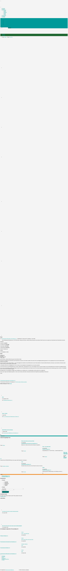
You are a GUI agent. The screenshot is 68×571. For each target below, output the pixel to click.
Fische (5, 14)
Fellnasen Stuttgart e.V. (46, 449)
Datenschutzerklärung (5, 559)
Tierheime (3, 16)
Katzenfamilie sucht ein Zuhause (7, 429)
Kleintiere (5, 12)
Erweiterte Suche (3, 496)
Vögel (6, 485)
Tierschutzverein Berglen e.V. (26, 464)
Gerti (22, 461)
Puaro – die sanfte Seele (46, 446)
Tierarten (3, 19)
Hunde (5, 10)
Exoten (5, 23)
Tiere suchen (4, 15)
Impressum (4, 558)
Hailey (43, 467)
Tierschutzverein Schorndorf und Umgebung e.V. (29, 443)
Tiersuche (3, 35)
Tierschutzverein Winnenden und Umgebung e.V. (9, 338)
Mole (22, 551)
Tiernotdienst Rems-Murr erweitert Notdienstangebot (10, 511)
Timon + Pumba (4, 413)
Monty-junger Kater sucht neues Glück (27, 539)
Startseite (3, 8)
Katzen (5, 11)
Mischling (11, 37)
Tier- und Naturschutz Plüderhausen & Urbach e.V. (11, 416)
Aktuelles (3, 9)
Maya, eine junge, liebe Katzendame (66, 453)
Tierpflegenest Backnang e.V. (7, 400)
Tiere (3, 557)
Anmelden (3, 25)
